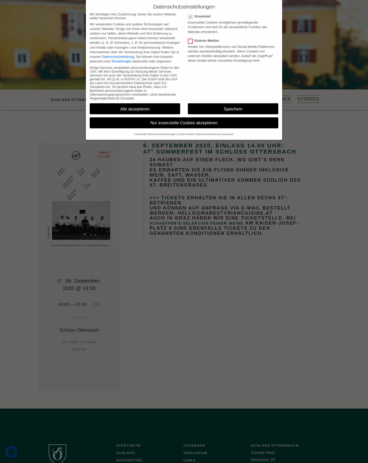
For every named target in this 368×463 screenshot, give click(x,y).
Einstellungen (122, 56)
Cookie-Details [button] (186, 128)
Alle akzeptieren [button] (135, 103)
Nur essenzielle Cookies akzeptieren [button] (184, 117)
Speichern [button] (233, 103)
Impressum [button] (227, 128)
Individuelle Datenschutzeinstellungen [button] (155, 128)
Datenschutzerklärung (118, 51)
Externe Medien (205, 35)
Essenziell (201, 11)
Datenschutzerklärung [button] (207, 128)
